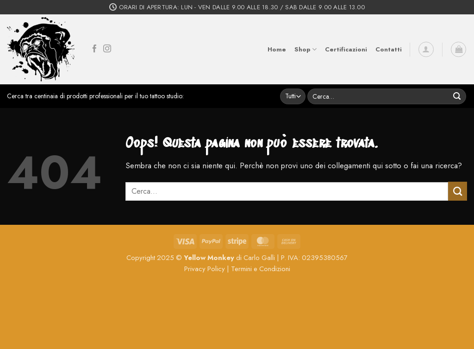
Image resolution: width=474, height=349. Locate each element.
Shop (305, 49)
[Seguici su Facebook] (95, 49)
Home (277, 49)
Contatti (388, 49)
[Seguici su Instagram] (107, 49)
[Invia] (457, 96)
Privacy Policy (204, 269)
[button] (426, 49)
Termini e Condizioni (260, 269)
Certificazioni (346, 49)
